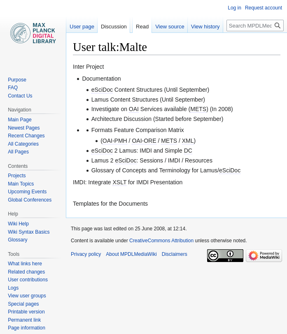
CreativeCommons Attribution (161, 241)
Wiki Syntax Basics (28, 232)
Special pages (23, 304)
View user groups (27, 296)
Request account (263, 8)
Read (142, 26)
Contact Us (20, 96)
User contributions (28, 280)
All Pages (18, 152)
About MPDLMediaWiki (131, 254)
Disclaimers (174, 254)
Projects (17, 176)
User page (82, 26)
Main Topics (21, 184)
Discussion (114, 26)
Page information (26, 328)
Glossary (17, 240)
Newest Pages (24, 128)
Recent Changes (26, 136)
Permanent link (24, 320)
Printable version (26, 312)
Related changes (26, 272)
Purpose (17, 80)
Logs (13, 288)
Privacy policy (86, 254)
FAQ (13, 87)
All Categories (23, 144)
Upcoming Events (27, 192)
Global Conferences (29, 200)
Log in (234, 8)
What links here (25, 264)
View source (169, 26)
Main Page (19, 120)
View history (205, 26)
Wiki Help (18, 224)
